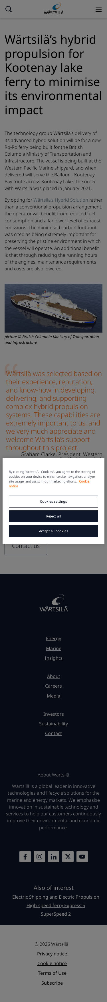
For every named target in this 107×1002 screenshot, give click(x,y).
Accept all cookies (53, 531)
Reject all (53, 516)
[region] (53, 501)
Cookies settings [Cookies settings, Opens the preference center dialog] (53, 501)
